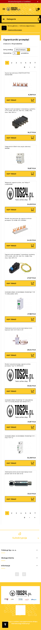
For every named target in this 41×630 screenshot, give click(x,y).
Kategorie (9, 19)
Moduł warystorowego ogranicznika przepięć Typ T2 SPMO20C (18, 365)
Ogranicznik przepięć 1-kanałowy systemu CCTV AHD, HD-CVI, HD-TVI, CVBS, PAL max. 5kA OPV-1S (20, 256)
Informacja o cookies (11, 621)
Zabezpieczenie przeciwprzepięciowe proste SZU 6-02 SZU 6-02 (18, 472)
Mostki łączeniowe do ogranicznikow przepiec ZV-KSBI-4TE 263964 (18, 219)
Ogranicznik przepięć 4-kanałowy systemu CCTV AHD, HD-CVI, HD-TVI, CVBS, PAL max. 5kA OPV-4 (20, 110)
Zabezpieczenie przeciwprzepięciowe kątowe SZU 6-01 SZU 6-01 (18, 329)
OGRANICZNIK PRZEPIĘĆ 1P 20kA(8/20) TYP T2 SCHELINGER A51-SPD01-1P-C (19, 401)
